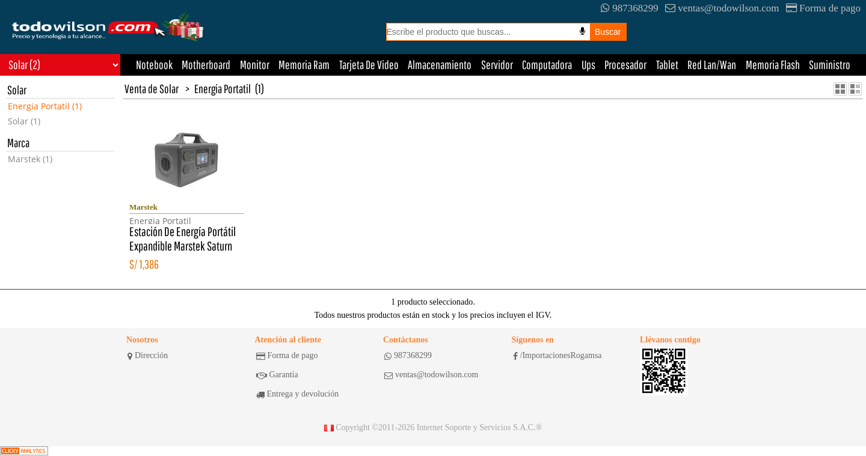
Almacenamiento (439, 64)
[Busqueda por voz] (582, 31)
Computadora (547, 64)
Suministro (829, 64)
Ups (588, 64)
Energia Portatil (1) (45, 106)
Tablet (667, 64)
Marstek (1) (30, 159)
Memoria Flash (773, 64)
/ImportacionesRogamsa (557, 355)
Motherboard (206, 64)
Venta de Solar (151, 89)
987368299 (630, 8)
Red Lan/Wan (711, 64)
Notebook (154, 64)
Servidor (497, 64)
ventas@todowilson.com (722, 8)
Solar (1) (24, 121)
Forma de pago (823, 8)
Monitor (254, 64)
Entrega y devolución (297, 394)
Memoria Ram (304, 64)
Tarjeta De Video (369, 64)
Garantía (277, 375)
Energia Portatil (222, 89)
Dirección (147, 355)
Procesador (625, 64)
